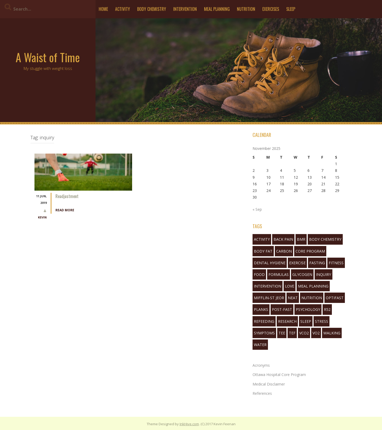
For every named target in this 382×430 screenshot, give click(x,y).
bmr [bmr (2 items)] (301, 239)
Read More (64, 210)
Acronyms (261, 365)
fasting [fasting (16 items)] (317, 262)
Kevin (42, 217)
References (262, 393)
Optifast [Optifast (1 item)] (335, 297)
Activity (122, 9)
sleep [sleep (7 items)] (305, 321)
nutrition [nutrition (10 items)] (311, 297)
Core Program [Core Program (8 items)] (310, 251)
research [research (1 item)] (287, 321)
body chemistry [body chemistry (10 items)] (325, 239)
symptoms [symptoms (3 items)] (264, 332)
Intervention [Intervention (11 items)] (267, 286)
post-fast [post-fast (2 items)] (282, 309)
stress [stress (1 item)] (321, 321)
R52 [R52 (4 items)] (327, 309)
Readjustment (67, 196)
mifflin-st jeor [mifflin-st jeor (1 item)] (269, 297)
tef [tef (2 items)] (292, 332)
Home (103, 9)
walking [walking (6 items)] (331, 332)
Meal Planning (217, 9)
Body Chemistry (151, 9)
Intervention (185, 9)
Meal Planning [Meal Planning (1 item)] (313, 286)
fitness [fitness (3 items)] (336, 262)
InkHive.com (189, 424)
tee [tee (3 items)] (282, 332)
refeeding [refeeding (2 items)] (264, 321)
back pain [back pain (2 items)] (283, 239)
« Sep (257, 209)
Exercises (270, 9)
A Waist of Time (48, 57)
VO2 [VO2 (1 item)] (316, 332)
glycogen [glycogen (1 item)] (302, 274)
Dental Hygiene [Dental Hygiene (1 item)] (269, 262)
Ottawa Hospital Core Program (279, 374)
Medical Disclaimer (269, 384)
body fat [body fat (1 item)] (263, 251)
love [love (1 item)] (289, 286)
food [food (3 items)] (259, 274)
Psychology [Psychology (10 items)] (308, 309)
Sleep (290, 9)
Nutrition (246, 9)
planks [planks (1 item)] (261, 309)
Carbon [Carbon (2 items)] (284, 251)
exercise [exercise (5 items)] (297, 262)
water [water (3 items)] (260, 344)
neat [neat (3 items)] (293, 297)
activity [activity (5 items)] (262, 239)
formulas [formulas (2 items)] (278, 274)
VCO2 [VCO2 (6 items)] (304, 332)
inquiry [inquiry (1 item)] (323, 274)
